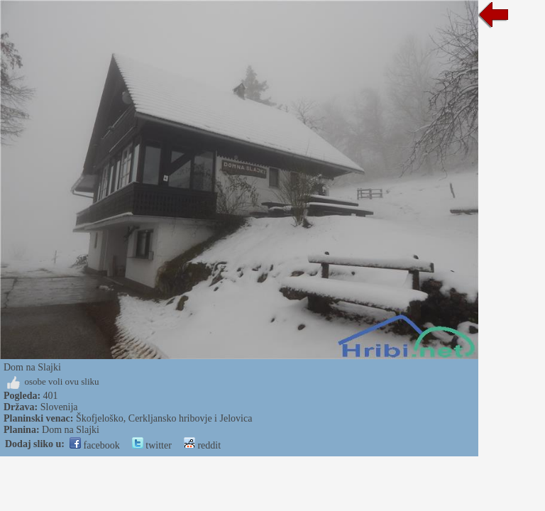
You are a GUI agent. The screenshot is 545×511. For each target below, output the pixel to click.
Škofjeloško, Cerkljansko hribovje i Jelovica (164, 418)
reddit (202, 445)
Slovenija (59, 407)
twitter (152, 445)
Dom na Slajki (70, 429)
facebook (95, 445)
